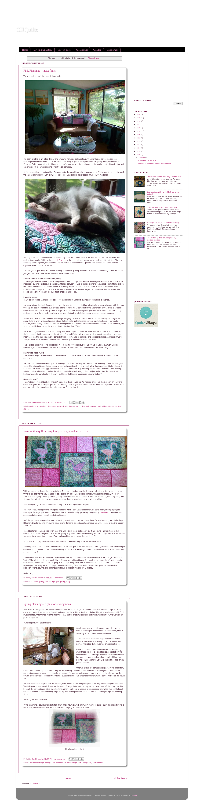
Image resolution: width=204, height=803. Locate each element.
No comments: (60, 402)
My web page (64, 50)
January (142, 157)
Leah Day (58, 260)
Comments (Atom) (39, 783)
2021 (139, 138)
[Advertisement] (58, 7)
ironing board (50, 763)
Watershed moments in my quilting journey (154, 164)
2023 (139, 144)
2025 (139, 151)
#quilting (32, 406)
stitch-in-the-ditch (114, 406)
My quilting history (42, 50)
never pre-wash (58, 406)
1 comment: (58, 578)
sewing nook (86, 763)
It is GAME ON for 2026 (147, 160)
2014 (139, 114)
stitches (26, 409)
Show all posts (94, 58)
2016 (139, 121)
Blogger (134, 795)
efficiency (32, 763)
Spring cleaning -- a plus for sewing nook (47, 604)
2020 (139, 134)
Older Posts (120, 778)
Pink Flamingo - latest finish (39, 70)
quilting (82, 406)
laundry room (61, 763)
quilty (68, 582)
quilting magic (91, 406)
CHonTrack (112, 50)
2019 (139, 131)
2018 (139, 128)
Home (25, 50)
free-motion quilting (44, 406)
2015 (139, 118)
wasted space (97, 763)
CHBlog (97, 50)
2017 (139, 124)
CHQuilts (27, 29)
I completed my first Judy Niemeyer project (163, 207)
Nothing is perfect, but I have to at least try (163, 222)
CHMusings (82, 50)
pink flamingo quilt (72, 406)
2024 (139, 148)
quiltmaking (102, 406)
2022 (139, 141)
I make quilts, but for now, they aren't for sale (164, 177)
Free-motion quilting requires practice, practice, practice (55, 431)
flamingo (40, 763)
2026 (139, 155)
